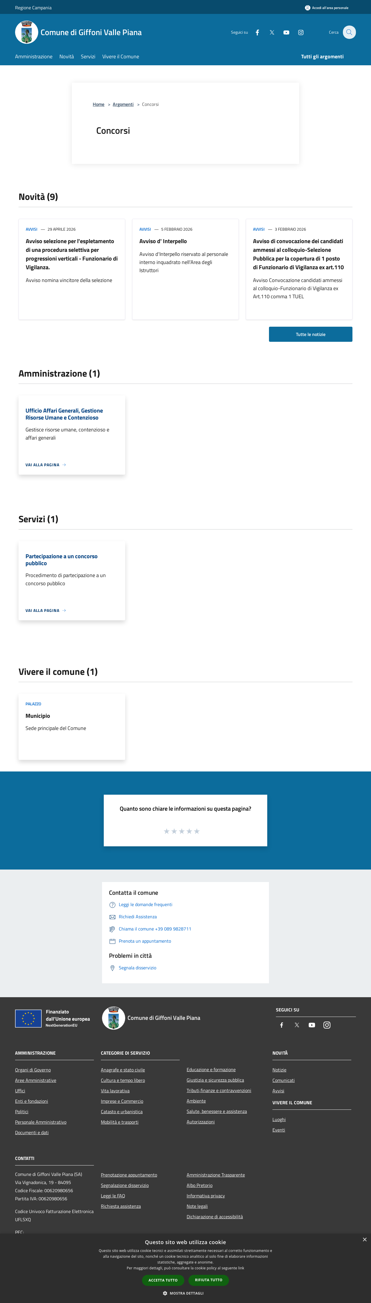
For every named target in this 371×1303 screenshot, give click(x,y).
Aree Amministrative (35, 1080)
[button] (185, 1293)
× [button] (364, 1240)
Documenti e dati (32, 1132)
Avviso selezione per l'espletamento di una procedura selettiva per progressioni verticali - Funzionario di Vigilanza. (72, 254)
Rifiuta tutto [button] (209, 1279)
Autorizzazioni (201, 1121)
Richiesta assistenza (121, 1206)
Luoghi (279, 1119)
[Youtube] (283, 32)
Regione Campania (33, 7)
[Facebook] (254, 32)
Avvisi (31, 229)
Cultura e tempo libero (123, 1080)
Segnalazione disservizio (125, 1185)
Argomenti (123, 104)
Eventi (278, 1129)
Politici (21, 1111)
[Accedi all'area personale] (326, 8)
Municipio (38, 715)
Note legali (197, 1206)
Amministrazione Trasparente (216, 1174)
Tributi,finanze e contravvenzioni (219, 1090)
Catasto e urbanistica (122, 1111)
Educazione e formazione (211, 1069)
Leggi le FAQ (113, 1195)
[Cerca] (349, 32)
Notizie (279, 1069)
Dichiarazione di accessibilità (215, 1216)
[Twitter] (268, 32)
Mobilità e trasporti (120, 1121)
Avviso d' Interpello (163, 240)
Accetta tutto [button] (163, 1280)
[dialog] (185, 1268)
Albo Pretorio (199, 1185)
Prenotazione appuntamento (129, 1174)
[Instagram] (297, 32)
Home (98, 104)
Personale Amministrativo (40, 1121)
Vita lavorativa (115, 1090)
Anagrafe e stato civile (123, 1069)
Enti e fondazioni (31, 1101)
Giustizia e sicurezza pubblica (215, 1079)
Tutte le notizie (310, 334)
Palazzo (33, 704)
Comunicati (283, 1080)
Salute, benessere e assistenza (217, 1111)
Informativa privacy (206, 1195)
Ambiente (196, 1100)
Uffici (20, 1090)
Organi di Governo (33, 1069)
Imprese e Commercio (122, 1101)
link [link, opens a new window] (241, 1268)
